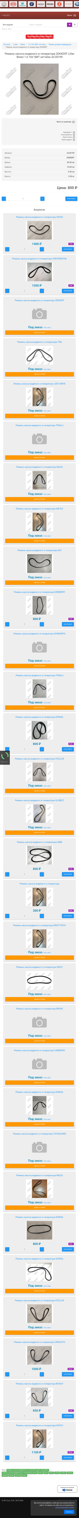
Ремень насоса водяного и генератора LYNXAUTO (39, 1342)
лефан (11, 1475)
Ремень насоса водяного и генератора (39, 883)
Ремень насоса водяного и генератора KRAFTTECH (39, 925)
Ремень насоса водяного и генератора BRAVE (39, 1008)
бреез (40, 1473)
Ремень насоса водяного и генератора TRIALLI (39, 425)
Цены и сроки (39, 332)
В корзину (71, 199)
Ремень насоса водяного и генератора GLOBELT (39, 800)
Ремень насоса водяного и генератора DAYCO (39, 1425)
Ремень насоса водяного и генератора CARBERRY (39, 1050)
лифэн (69, 1473)
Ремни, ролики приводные (60, 44)
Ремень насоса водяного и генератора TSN (39, 342)
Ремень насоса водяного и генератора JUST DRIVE (40, 383)
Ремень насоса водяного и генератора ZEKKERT (39, 300)
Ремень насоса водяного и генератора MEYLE (39, 508)
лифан (63, 1473)
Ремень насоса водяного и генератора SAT (40, 550)
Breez (23, 44)
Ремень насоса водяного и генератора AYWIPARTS (39, 633)
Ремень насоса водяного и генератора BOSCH (39, 1383)
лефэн (17, 1475)
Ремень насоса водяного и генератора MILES (39, 467)
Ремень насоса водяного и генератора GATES (39, 217)
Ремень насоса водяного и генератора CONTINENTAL (39, 258)
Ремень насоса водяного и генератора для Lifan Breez (27, 1470)
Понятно (69, 1512)
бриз (46, 1473)
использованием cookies (64, 1507)
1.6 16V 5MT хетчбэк (37, 44)
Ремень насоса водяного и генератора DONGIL (40, 717)
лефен (24, 1475)
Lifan (15, 44)
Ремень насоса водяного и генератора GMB (39, 842)
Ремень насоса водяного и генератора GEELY (39, 967)
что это (47, 327)
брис (51, 1473)
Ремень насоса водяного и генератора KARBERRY (39, 592)
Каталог (6, 44)
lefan (57, 1473)
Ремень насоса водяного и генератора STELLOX (39, 758)
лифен (4, 1475)
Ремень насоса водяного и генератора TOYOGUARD (39, 1133)
